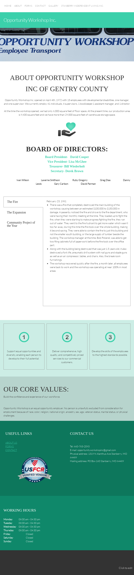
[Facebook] (79, 559)
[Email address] (62, 559)
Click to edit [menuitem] (125, 567)
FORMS (9, 446)
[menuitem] (7, 7)
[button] (35, 471)
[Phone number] (53, 559)
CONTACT (11, 450)
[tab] (23, 202)
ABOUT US (11, 442)
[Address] (70, 559)
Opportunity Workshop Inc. (29, 20)
